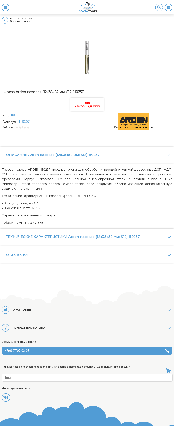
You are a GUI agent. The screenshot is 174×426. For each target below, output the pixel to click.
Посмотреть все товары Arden (133, 127)
